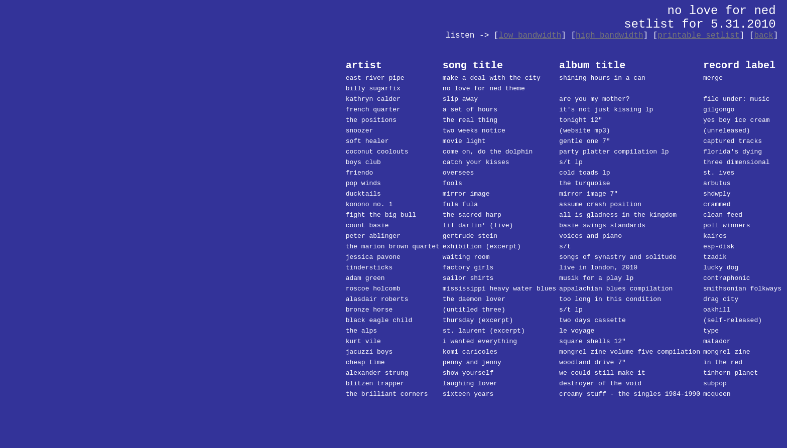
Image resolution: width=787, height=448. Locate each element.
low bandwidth (529, 35)
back (763, 35)
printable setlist (698, 35)
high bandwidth (609, 35)
